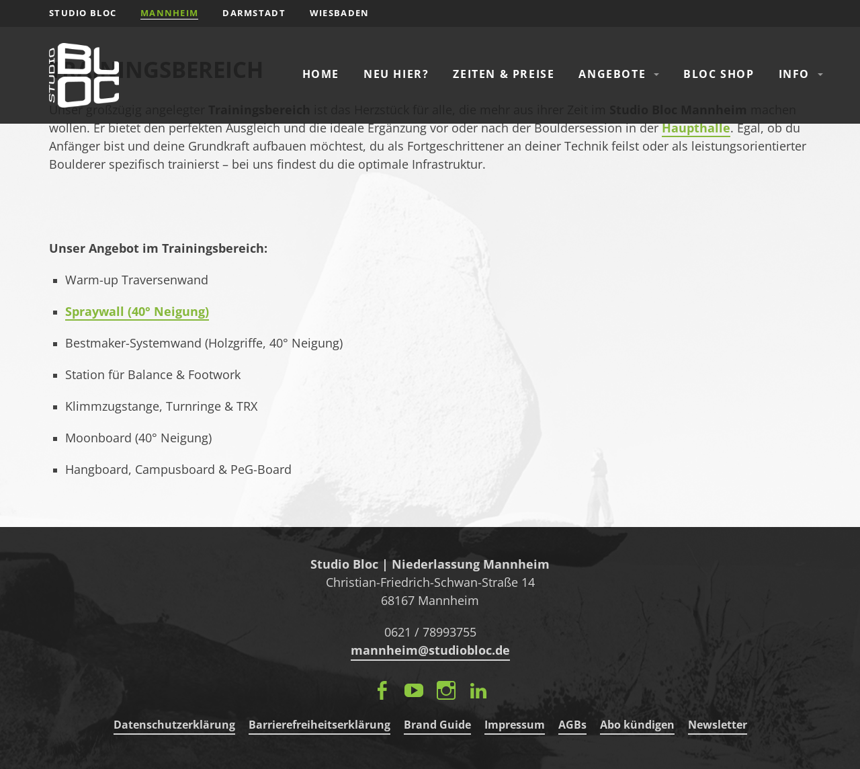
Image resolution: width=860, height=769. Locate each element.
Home (320, 74)
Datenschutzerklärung (174, 724)
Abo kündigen (637, 724)
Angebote (612, 74)
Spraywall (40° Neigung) (137, 311)
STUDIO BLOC (82, 13)
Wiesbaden (340, 13)
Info (794, 74)
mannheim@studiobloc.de (430, 650)
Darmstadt (254, 13)
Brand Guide (437, 724)
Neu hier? (396, 74)
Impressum (514, 724)
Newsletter (717, 724)
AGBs (572, 724)
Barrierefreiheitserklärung (319, 724)
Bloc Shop (718, 74)
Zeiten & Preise (503, 74)
